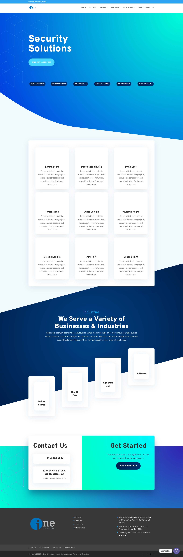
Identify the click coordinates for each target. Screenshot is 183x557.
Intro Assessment (145, 84)
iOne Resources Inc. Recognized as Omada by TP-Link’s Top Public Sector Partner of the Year (135, 520)
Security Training (102, 84)
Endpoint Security (59, 84)
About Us (92, 8)
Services (102, 8)
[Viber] (176, 551)
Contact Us (115, 8)
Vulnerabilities (80, 84)
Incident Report (124, 84)
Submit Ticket (144, 8)
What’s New (128, 8)
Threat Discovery (37, 84)
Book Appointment (128, 466)
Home (83, 8)
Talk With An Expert (41, 62)
